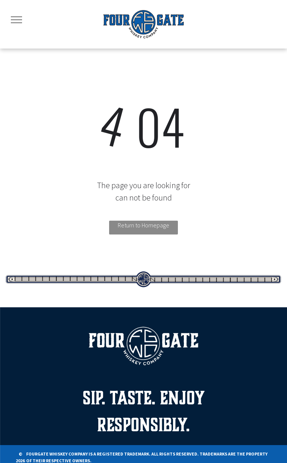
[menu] (16, 19)
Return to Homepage (143, 225)
